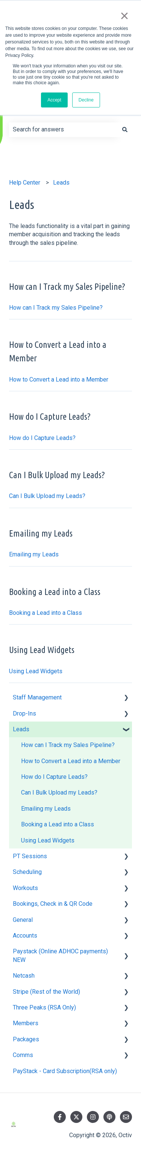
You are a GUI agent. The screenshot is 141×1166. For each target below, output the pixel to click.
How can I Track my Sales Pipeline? (56, 307)
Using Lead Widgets (35, 671)
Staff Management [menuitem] (37, 697)
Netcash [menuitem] (24, 975)
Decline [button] (86, 100)
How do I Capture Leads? (42, 437)
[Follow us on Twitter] (76, 1117)
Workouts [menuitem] (25, 888)
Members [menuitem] (25, 1023)
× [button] (124, 15)
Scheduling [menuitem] (27, 871)
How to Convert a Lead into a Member (58, 379)
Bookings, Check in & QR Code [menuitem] (52, 903)
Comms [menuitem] (23, 1055)
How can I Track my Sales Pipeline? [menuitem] (68, 745)
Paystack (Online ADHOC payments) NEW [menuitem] (60, 955)
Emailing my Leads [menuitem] (46, 808)
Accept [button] (54, 100)
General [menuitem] (23, 919)
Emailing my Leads (34, 554)
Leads (61, 182)
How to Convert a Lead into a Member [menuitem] (70, 761)
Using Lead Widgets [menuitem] (47, 840)
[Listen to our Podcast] (109, 1117)
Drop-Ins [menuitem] (24, 713)
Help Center (24, 182)
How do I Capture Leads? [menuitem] (54, 776)
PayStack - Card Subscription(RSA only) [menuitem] (65, 1071)
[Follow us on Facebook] (60, 1117)
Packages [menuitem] (26, 1039)
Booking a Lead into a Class (45, 612)
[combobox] (63, 129)
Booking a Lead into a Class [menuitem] (57, 824)
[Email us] (126, 1117)
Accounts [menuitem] (25, 935)
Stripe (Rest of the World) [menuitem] (46, 991)
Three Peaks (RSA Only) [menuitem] (44, 1007)
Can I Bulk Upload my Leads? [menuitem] (59, 792)
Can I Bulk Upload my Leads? (47, 496)
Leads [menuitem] (21, 729)
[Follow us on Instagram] (93, 1117)
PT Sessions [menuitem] (30, 856)
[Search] (125, 129)
